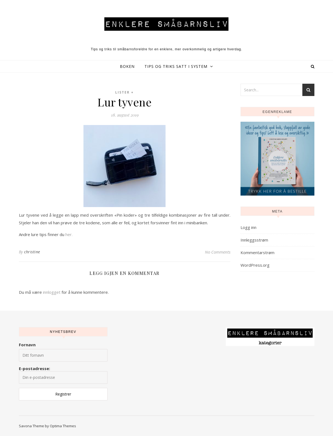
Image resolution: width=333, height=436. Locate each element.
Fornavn (27, 344)
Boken (127, 66)
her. (69, 234)
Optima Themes (63, 425)
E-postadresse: (63, 375)
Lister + (124, 92)
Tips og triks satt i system (175, 66)
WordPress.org (255, 265)
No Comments (217, 252)
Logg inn (248, 227)
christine (32, 251)
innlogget (51, 292)
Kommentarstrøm (257, 252)
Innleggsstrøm (254, 240)
